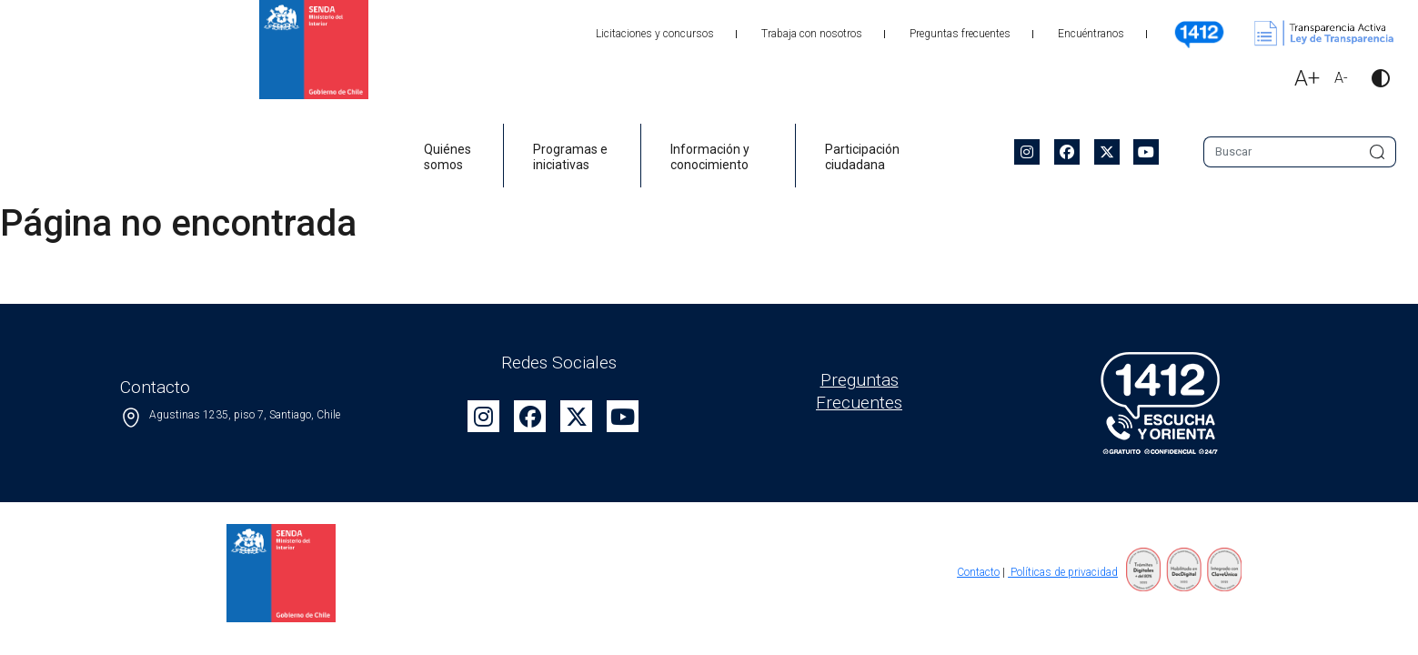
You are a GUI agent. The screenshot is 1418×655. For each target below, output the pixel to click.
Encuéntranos (1091, 33)
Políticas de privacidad (1063, 572)
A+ (1307, 78)
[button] (1373, 80)
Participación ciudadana (862, 157)
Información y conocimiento (709, 157)
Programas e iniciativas (570, 157)
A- (1341, 77)
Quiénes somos (447, 157)
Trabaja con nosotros (811, 33)
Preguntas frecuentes (960, 33)
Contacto (978, 572)
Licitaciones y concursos (655, 33)
